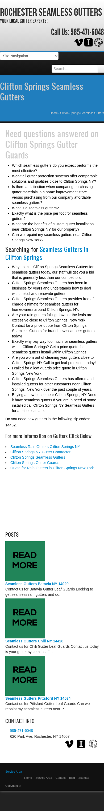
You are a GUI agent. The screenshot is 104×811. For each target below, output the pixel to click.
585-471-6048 (87, 32)
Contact (61, 777)
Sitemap (83, 777)
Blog (72, 777)
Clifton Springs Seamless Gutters (41, 91)
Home (54, 113)
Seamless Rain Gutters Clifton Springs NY (45, 447)
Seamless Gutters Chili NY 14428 (34, 641)
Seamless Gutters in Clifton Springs (46, 253)
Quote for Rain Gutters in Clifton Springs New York (52, 468)
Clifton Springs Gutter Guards (41, 149)
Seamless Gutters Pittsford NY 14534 (38, 698)
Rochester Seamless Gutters (51, 12)
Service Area (43, 777)
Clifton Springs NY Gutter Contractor (40, 452)
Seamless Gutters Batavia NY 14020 (37, 584)
